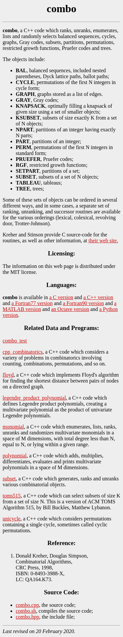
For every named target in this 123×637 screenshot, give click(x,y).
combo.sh (26, 611)
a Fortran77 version (31, 303)
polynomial (15, 455)
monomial (13, 426)
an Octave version (70, 309)
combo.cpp (27, 605)
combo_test (15, 340)
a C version (61, 297)
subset (9, 478)
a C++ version (98, 297)
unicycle (11, 518)
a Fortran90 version (83, 303)
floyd (8, 375)
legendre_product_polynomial (34, 398)
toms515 (12, 495)
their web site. (103, 240)
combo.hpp (27, 617)
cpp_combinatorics (23, 352)
